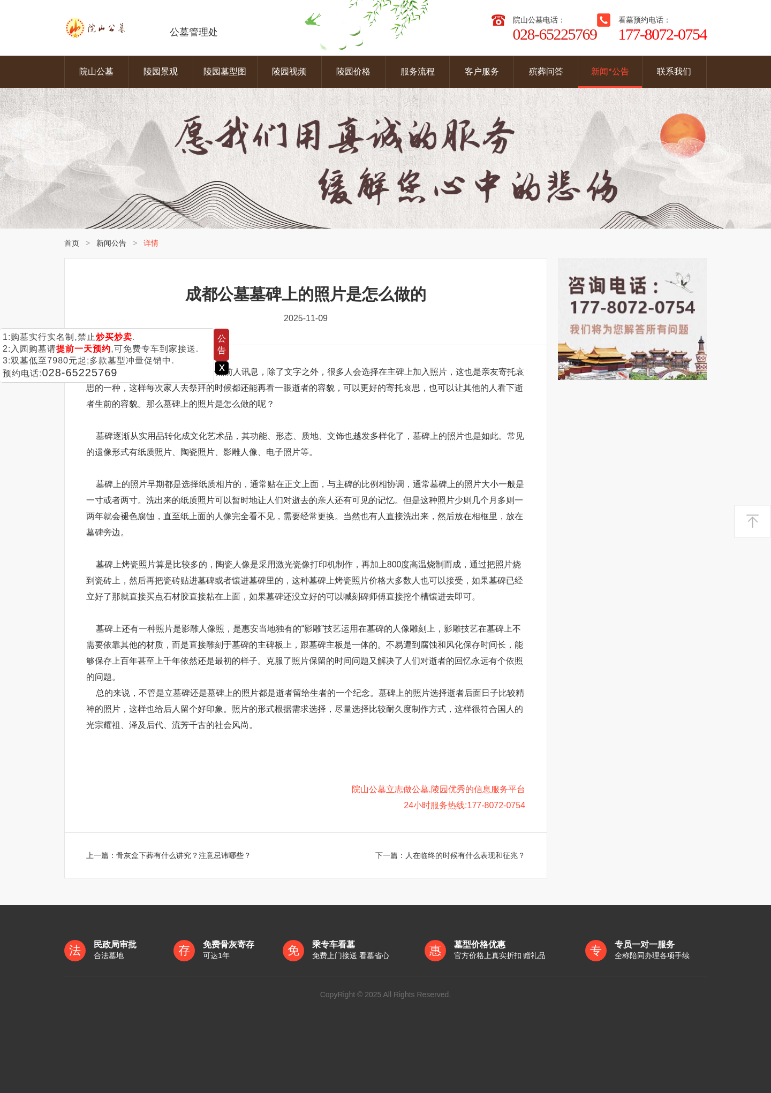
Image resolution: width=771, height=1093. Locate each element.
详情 (150, 243)
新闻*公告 (610, 71)
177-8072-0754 (662, 34)
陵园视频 (289, 71)
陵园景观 (160, 71)
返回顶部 (752, 521)
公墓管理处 (141, 27)
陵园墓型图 (224, 71)
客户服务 (482, 71)
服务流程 (417, 71)
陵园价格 (353, 71)
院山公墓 (96, 71)
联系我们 (674, 71)
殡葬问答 (546, 71)
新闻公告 (111, 243)
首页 (71, 243)
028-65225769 (79, 372)
